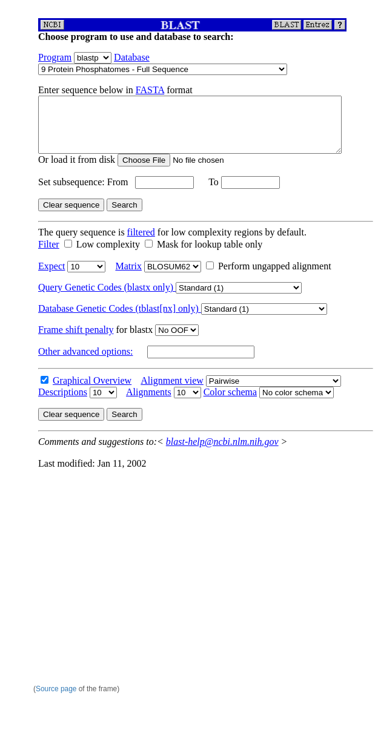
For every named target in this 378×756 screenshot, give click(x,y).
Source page (56, 689)
